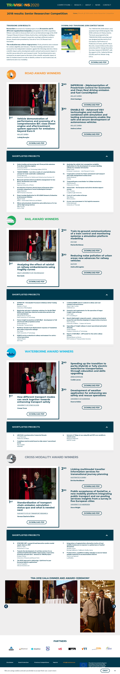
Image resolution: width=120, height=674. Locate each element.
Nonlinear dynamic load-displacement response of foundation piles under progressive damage (37, 328)
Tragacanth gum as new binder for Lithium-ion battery (84, 181)
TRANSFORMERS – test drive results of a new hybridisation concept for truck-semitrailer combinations (36, 172)
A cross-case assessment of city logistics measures (83, 201)
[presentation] (6, 606)
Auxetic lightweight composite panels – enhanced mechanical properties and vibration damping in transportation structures (87, 319)
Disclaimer (10, 662)
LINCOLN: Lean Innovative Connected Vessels (31, 435)
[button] (105, 670)
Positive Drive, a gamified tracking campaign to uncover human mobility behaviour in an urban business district (87, 553)
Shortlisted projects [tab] (60, 156)
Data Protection (23, 662)
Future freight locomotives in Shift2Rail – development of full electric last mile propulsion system (37, 320)
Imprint (55, 662)
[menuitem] (64, 4)
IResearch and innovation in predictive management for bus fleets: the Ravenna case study (36, 180)
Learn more (52, 671)
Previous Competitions (41, 662)
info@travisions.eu (69, 662)
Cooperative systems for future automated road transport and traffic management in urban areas (86, 174)
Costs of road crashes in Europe (77, 195)
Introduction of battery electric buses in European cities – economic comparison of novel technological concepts (35, 188)
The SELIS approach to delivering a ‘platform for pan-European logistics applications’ (34, 561)
